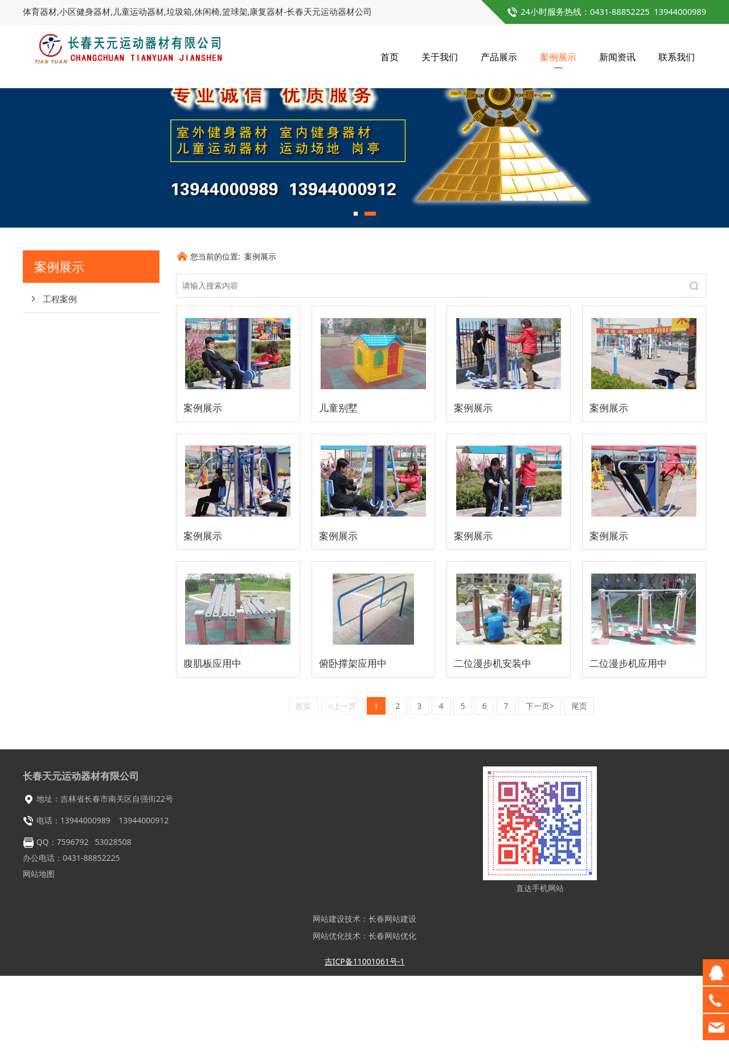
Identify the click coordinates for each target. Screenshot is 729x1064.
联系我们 (676, 57)
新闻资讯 (617, 57)
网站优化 (329, 1023)
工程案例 (60, 387)
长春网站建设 (392, 1006)
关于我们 (439, 57)
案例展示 (558, 57)
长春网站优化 (392, 1023)
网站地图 (39, 961)
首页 (389, 57)
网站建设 (329, 1006)
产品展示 (499, 57)
